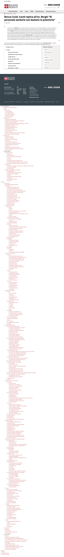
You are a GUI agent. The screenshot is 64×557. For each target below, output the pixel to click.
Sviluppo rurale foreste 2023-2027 (16, 232)
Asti (17, 91)
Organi (5, 109)
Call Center (8, 140)
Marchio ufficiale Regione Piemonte (13, 147)
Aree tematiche (7, 183)
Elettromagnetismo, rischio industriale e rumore (19, 214)
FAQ (45, 65)
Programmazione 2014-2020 (15, 349)
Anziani (11, 307)
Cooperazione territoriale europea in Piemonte (18, 358)
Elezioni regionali (11, 155)
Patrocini (7, 146)
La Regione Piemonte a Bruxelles (12, 125)
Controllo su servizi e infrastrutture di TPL (16, 436)
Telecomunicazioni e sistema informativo (17, 471)
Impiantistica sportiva (14, 277)
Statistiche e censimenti (12, 196)
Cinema (11, 269)
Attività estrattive (11, 513)
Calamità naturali (11, 441)
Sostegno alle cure (11, 56)
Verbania (24, 92)
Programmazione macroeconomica (14, 172)
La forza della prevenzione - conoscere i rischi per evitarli (16, 541)
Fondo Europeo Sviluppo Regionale (14, 510)
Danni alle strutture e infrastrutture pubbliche (18, 445)
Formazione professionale (13, 393)
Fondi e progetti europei (10, 325)
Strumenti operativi (11, 502)
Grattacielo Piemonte (10, 128)
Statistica (10, 180)
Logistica (11, 467)
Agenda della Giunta (10, 115)
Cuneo (18, 93)
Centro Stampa (11, 168)
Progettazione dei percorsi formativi (17, 401)
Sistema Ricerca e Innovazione (14, 506)
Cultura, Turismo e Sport (10, 253)
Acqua (11, 208)
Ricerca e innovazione (12, 503)
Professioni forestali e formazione (16, 231)
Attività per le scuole (14, 389)
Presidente (8, 110)
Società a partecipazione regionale (12, 134)
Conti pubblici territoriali (12, 179)
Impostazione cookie (34, 97)
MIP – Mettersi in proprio (14, 408)
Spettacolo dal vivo (13, 268)
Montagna (10, 239)
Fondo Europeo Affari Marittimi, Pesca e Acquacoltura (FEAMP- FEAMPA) (22, 373)
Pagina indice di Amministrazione (10, 107)
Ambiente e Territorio (10, 206)
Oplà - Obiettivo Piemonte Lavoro (12, 546)
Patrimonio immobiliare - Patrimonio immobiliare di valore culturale (21, 166)
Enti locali (10, 154)
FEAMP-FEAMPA (11, 204)
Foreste (9, 224)
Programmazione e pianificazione (16, 463)
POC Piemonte (13, 368)
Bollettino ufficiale (9, 136)
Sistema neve (12, 279)
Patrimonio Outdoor (14, 245)
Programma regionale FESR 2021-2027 (17, 340)
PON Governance (11, 378)
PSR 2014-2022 (11, 203)
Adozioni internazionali (12, 317)
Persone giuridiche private (13, 319)
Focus (46, 55)
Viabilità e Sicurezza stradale (13, 426)
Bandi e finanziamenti (10, 138)
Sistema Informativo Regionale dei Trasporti (16, 437)
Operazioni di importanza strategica (16, 331)
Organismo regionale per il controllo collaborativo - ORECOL (17, 123)
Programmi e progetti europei (13, 357)
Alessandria (19, 89)
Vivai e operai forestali (14, 236)
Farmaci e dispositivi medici (13, 59)
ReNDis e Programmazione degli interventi (18, 458)
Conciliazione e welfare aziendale (14, 414)
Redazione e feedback (40, 101)
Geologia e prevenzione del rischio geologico (16, 473)
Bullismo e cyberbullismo (14, 388)
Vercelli (24, 93)
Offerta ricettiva (13, 287)
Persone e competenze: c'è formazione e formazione (16, 542)
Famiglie (11, 305)
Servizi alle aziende (11, 194)
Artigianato (10, 514)
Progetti (46, 57)
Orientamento (10, 417)
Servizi (26, 11)
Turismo (9, 281)
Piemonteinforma (9, 116)
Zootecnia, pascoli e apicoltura (13, 200)
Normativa (47, 67)
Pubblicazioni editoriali (49, 60)
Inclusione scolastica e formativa (16, 315)
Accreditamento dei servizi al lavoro (16, 412)
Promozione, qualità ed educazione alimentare (17, 191)
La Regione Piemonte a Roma (11, 127)
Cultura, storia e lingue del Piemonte (17, 260)
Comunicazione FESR (14, 346)
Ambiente (10, 207)
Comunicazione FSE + (14, 332)
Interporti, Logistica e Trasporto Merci (15, 433)
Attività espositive (13, 263)
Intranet (57, 101)
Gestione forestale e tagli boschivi (16, 228)
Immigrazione (12, 299)
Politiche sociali (11, 301)
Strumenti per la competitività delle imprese (18, 406)
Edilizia (11, 251)
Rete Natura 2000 (13, 222)
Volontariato (12, 469)
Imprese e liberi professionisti (11, 533)
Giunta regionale (9, 111)
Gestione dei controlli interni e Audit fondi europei (15, 132)
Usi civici (9, 159)
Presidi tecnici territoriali (12, 485)
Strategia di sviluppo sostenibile (12, 184)
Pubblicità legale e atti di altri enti (12, 144)
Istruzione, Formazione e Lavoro (12, 381)
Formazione (12, 470)
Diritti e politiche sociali (10, 291)
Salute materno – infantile (13, 68)
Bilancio (9, 175)
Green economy (11, 237)
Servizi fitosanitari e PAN (12, 195)
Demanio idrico (11, 448)
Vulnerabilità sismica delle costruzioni (17, 482)
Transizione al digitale (12, 519)
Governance (12, 364)
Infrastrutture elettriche (14, 451)
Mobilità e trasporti (9, 421)
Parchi (11, 220)
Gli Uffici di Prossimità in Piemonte (12, 538)
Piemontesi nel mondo (14, 261)
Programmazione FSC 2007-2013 (16, 372)
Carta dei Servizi (9, 150)
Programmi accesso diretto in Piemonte (17, 360)
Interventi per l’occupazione (15, 405)
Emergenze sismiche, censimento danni (17, 446)
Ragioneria (10, 178)
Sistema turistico (13, 284)
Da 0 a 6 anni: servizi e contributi (16, 386)
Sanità (8, 50)
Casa (9, 320)
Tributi (7, 521)
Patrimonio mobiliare (12, 167)
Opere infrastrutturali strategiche (14, 434)
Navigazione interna (12, 429)
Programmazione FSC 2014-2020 (16, 370)
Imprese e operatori (13, 230)
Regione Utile (6, 135)
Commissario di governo (12, 461)
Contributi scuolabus (12, 438)
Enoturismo (12, 289)
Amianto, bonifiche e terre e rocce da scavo (18, 211)
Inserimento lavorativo (14, 316)
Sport (9, 271)
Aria (11, 210)
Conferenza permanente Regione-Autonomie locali (17, 162)
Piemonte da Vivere (51, 11)
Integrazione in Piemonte (15, 376)
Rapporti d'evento (13, 442)
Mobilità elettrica (11, 430)
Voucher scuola (13, 384)
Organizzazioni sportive (14, 273)
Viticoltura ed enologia (12, 199)
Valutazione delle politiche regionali (14, 176)
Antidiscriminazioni (13, 297)
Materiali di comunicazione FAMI (16, 377)
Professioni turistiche (14, 285)
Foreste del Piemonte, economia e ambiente (18, 227)
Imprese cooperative (12, 515)
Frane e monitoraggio (14, 477)
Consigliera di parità (13, 413)
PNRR (31, 11)
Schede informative (48, 52)
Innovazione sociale (13, 303)
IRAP (9, 523)
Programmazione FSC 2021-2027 (16, 369)
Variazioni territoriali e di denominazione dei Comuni (18, 163)
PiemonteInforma (39, 11)
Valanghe (12, 478)
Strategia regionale (13, 272)
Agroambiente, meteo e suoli (13, 187)
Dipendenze (10, 501)
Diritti (9, 292)
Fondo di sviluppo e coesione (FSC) (14, 362)
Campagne (8, 543)
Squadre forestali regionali (15, 486)
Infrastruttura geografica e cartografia (17, 252)
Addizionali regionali (12, 525)
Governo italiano (7, 1)
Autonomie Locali (9, 152)
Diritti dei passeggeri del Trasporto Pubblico (16, 425)
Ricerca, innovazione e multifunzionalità (15, 192)
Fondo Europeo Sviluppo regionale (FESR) (16, 339)
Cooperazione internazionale (13, 323)
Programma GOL (11, 418)
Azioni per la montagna (14, 241)
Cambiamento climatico (12, 223)
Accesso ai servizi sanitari (13, 52)
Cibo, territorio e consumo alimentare (15, 190)
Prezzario (12, 450)
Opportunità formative (14, 394)
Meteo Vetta (12, 244)
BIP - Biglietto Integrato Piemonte (14, 422)
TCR (9, 526)
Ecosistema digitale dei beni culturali (17, 259)
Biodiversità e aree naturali (13, 218)
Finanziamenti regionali (14, 453)
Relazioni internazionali (10, 126)
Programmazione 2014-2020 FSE (16, 337)
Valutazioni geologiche (14, 475)
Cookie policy (26, 101)
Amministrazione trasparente (11, 130)
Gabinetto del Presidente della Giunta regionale (15, 120)
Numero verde (32, 88)
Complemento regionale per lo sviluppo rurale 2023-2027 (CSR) (22, 352)
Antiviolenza (12, 296)
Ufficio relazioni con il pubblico (11, 139)
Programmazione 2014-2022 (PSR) (16, 356)
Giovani (11, 295)
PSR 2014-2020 (13, 233)
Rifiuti (11, 215)
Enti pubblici (8, 531)
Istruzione (10, 382)
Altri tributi (10, 527)
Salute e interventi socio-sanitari (16, 313)
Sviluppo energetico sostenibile (14, 509)
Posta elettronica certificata (50, 101)
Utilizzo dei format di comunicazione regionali (14, 148)
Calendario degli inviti (14, 342)
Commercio (10, 517)
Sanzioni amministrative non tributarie (13, 143)
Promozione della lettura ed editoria (17, 267)
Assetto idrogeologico (14, 457)
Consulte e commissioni (10, 114)
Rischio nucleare (13, 216)
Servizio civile (10, 321)
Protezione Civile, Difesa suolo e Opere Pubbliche (15, 440)
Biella (18, 92)
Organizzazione (7, 118)
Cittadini (7, 530)
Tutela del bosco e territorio (15, 235)
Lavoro (9, 404)
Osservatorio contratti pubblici (11, 142)
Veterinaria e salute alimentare (14, 63)
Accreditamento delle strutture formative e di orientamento (21, 398)
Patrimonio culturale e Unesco (15, 265)
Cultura (9, 255)
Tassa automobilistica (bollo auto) (14, 522)
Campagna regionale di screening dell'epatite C (15, 539)
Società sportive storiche (14, 275)
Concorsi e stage (9, 131)
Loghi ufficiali (32, 101)
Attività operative (13, 487)
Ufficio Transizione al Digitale (11, 122)
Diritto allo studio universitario (16, 390)
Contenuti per (6, 529)
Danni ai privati (13, 444)
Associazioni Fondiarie (14, 240)
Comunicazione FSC (14, 365)
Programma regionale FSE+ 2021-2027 (17, 328)
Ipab (11, 309)
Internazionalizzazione (12, 518)
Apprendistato (12, 396)
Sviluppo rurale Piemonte (13, 350)
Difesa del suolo (11, 454)
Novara (24, 89)
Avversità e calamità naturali (13, 188)
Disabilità (9, 311)
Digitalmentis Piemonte (10, 545)
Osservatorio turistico (14, 288)
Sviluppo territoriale (11, 507)
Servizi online (47, 62)
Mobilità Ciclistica (11, 424)
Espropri (9, 158)
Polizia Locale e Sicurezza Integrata (14, 156)
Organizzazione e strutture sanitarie (15, 54)
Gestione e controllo (14, 333)
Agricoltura (8, 186)
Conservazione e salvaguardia (15, 219)
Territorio (9, 248)
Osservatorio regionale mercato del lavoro (16, 420)
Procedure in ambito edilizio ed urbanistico (18, 481)
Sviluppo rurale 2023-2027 (13, 202)
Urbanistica (12, 249)
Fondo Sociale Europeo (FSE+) (13, 327)
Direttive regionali (13, 402)
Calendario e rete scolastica (15, 385)
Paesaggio (10, 247)
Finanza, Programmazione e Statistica (13, 170)
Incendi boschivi (13, 466)
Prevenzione (10, 61)
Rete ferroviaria (11, 428)
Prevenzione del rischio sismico (14, 479)
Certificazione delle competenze (16, 400)
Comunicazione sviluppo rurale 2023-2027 (18, 354)
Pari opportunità (13, 293)
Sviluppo (7, 505)
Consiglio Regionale (9, 113)
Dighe (11, 459)
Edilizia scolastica (11, 416)
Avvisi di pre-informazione (15, 329)
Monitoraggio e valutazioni (15, 335)
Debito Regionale (11, 171)
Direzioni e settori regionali (11, 119)
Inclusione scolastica (14, 392)
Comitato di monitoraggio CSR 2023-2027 (18, 353)
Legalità (9, 324)
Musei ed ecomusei (13, 264)
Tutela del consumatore (14, 300)
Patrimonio (8, 164)
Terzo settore (12, 308)
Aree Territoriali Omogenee (11, 550)
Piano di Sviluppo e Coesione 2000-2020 (18, 366)
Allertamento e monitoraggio (15, 465)
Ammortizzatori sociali (14, 410)
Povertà (11, 304)
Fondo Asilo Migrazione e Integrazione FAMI (16, 374)
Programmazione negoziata (13, 174)
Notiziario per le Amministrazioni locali (15, 160)
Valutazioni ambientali (14, 212)
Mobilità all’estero (13, 397)
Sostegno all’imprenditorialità (15, 409)
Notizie (46, 49)
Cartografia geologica (14, 474)
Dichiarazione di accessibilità (9, 101)
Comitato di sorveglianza (14, 336)
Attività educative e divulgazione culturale (18, 257)
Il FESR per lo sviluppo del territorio (12, 549)
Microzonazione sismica (14, 483)
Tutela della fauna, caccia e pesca (14, 198)
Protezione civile (11, 462)
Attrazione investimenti (12, 511)
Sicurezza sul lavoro (12, 65)
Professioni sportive (14, 280)
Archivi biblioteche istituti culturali (16, 256)
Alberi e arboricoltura (14, 225)
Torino (24, 91)
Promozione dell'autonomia (15, 312)
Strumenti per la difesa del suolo (16, 455)
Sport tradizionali (13, 276)
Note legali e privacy (19, 101)
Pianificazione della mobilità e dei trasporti (16, 432)
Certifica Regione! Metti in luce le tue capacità (14, 547)
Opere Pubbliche (11, 449)
